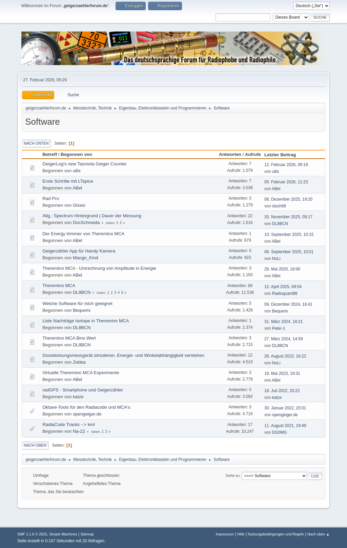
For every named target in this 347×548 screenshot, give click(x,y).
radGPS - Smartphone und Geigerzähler (82, 389)
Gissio (79, 205)
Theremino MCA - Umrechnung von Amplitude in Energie (99, 268)
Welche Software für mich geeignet (77, 303)
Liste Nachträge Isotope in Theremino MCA (85, 320)
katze (78, 396)
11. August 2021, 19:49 (285, 425)
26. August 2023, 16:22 (285, 356)
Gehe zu (233, 476)
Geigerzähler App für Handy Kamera (78, 250)
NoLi (276, 258)
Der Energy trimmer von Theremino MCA (83, 233)
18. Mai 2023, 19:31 (282, 373)
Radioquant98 (285, 293)
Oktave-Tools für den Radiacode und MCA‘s (86, 407)
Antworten (230, 154)
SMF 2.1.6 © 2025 (32, 534)
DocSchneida (86, 222)
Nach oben (35, 445)
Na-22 (79, 431)
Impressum (225, 534)
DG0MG (279, 432)
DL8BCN (280, 223)
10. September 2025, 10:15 (288, 234)
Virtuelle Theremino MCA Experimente (80, 372)
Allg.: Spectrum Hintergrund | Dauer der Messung (91, 215)
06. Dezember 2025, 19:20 (288, 199)
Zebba (79, 362)
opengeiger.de (87, 414)
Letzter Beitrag (283, 154)
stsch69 (279, 206)
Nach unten (36, 143)
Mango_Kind (85, 257)
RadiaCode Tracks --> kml (68, 424)
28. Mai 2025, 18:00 (282, 269)
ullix (77, 170)
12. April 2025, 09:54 (283, 286)
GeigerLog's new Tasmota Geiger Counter (84, 163)
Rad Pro (50, 198)
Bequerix (82, 310)
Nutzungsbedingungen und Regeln (276, 534)
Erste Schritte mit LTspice (67, 181)
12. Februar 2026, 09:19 (286, 164)
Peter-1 (278, 328)
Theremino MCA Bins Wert (69, 338)
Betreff (49, 154)
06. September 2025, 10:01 (288, 251)
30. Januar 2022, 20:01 (285, 408)
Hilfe (241, 534)
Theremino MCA (58, 285)
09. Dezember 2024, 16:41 (288, 304)
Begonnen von (76, 154)
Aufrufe (253, 154)
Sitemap (87, 534)
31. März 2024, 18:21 (283, 321)
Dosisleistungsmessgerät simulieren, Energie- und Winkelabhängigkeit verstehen (123, 355)
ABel (77, 187)
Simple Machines (63, 534)
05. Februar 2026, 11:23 (286, 182)
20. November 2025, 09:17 (288, 217)
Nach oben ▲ (318, 534)
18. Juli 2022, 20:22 (282, 390)
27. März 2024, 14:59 (283, 339)
